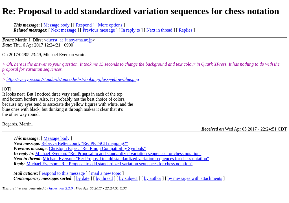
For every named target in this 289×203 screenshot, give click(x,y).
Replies (185, 30)
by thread (104, 178)
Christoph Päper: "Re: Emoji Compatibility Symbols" (97, 148)
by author (152, 178)
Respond (84, 25)
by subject (128, 178)
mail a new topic (106, 173)
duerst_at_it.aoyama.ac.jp (69, 39)
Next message (63, 30)
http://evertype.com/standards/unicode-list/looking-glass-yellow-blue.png (72, 79)
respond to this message (63, 173)
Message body (56, 25)
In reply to (130, 30)
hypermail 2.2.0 (61, 188)
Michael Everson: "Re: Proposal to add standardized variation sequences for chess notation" (118, 153)
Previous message (99, 30)
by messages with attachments (195, 178)
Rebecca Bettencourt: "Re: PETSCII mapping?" (84, 143)
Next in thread (159, 30)
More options (110, 25)
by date (82, 178)
